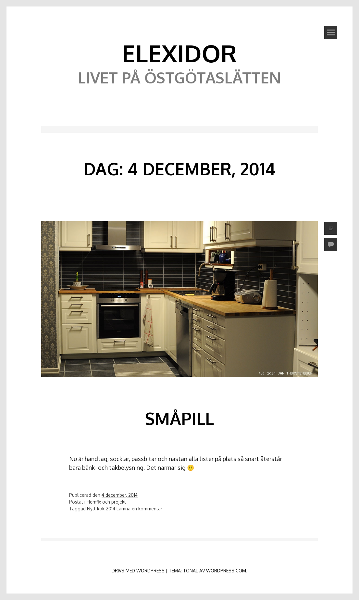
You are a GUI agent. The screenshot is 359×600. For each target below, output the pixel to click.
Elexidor (179, 53)
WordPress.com (226, 570)
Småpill (179, 418)
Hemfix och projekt (106, 502)
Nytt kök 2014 (101, 508)
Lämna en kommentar (139, 508)
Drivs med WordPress (138, 570)
